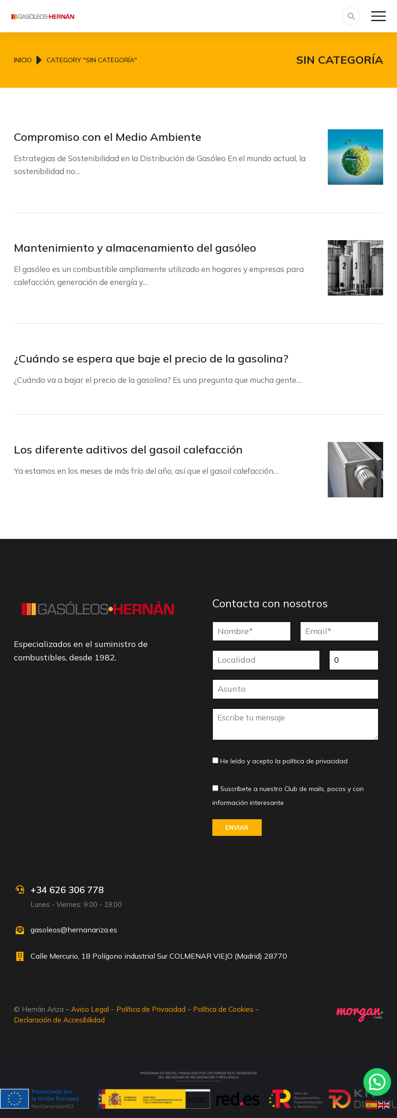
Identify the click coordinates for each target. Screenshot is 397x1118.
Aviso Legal (90, 1009)
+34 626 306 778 (67, 889)
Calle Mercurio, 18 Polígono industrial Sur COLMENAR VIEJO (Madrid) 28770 (158, 956)
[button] (377, 1082)
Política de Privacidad (151, 1009)
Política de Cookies (223, 1009)
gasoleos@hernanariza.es (73, 929)
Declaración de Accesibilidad (59, 1019)
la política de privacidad (311, 761)
